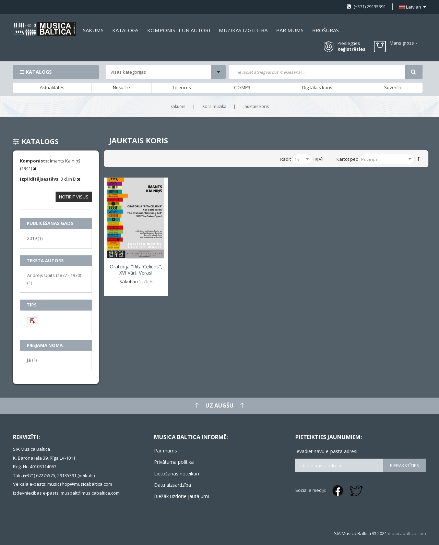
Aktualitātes (52, 87)
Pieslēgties (348, 43)
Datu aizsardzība (172, 485)
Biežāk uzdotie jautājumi (181, 496)
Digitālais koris (317, 87)
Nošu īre (121, 87)
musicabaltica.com (407, 533)
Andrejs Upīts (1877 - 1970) (54, 279)
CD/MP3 (242, 87)
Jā (32, 359)
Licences (182, 87)
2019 (35, 238)
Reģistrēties (351, 49)
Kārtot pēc (347, 159)
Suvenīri (392, 87)
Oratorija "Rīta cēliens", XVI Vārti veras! (136, 269)
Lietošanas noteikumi (178, 473)
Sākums (177, 106)
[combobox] (316, 72)
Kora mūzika (214, 106)
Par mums (165, 450)
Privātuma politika (174, 462)
